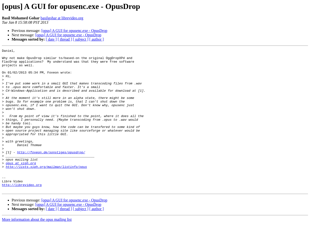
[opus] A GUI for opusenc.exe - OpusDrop (74, 31)
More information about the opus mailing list (37, 248)
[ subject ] (80, 39)
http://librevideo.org (22, 212)
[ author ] (96, 39)
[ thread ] (65, 39)
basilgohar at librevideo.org (62, 18)
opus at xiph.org (21, 186)
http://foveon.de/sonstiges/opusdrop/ (51, 173)
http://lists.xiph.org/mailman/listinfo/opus (46, 190)
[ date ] (51, 39)
